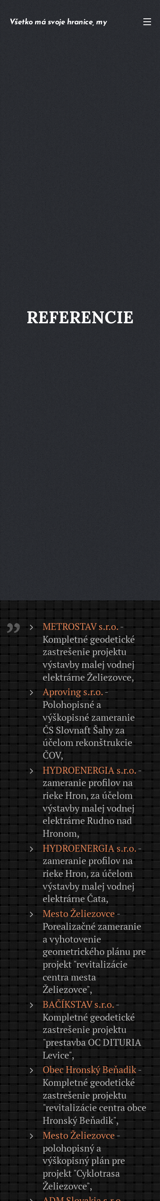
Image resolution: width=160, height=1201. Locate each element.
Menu (147, 21)
